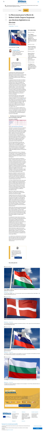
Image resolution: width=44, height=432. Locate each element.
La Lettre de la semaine (35, 413)
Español (29, 402)
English (18, 402)
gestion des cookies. (10, 429)
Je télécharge (18, 69)
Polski (34, 402)
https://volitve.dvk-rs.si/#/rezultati (17, 126)
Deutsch (23, 402)
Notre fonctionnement (15, 413)
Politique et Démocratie (25, 413)
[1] (23, 99)
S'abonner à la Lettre (35, 417)
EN (18, 47)
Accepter (37, 428)
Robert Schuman (14, 417)
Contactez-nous (14, 418)
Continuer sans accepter (38, 425)
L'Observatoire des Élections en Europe (12, 5)
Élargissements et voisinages (26, 417)
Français (13, 402)
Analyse (20, 10)
